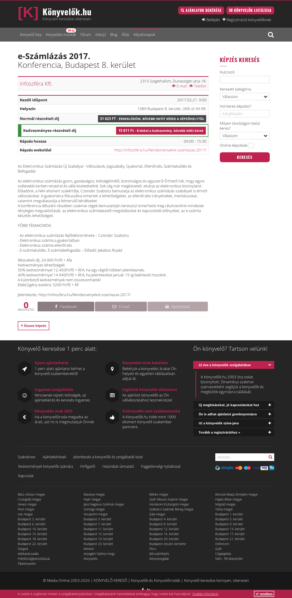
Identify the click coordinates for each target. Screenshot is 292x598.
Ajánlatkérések (54, 456)
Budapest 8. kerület (163, 524)
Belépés (213, 20)
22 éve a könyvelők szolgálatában (225, 365)
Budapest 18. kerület (32, 539)
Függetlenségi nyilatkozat (160, 466)
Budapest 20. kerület (164, 539)
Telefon (198, 86)
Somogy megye (94, 509)
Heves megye (27, 504)
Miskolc (89, 549)
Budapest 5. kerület (229, 519)
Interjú (100, 34)
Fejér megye (92, 499)
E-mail (179, 86)
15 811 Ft (161, 130)
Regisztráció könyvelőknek (249, 20)
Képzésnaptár (144, 34)
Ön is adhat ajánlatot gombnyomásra (228, 414)
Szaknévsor (27, 456)
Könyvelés (91, 558)
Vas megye (25, 514)
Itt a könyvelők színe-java (219, 423)
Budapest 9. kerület (229, 524)
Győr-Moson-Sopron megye (168, 499)
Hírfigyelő (87, 466)
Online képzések (233, 145)
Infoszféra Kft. (36, 83)
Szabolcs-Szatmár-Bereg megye (171, 509)
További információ (205, 594)
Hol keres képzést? (235, 106)
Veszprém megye (96, 514)
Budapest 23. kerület (98, 544)
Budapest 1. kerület (229, 514)
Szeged (23, 549)
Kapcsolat (26, 475)
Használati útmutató (118, 466)
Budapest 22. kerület (32, 544)
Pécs (152, 549)
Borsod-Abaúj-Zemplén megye (236, 494)
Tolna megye (224, 509)
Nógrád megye (225, 504)
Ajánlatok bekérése (204, 10)
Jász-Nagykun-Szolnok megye (104, 504)
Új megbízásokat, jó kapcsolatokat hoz (229, 405)
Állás (125, 34)
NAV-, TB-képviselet (229, 558)
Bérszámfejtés (159, 553)
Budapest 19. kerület (98, 539)
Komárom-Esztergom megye (169, 504)
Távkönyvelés (27, 563)
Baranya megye (94, 494)
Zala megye (157, 514)
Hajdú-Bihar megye (228, 499)
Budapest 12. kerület (164, 529)
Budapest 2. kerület (31, 519)
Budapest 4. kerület (163, 519)
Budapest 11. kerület (98, 529)
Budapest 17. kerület (230, 534)
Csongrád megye (29, 499)
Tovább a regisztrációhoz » (219, 432)
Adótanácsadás (28, 553)
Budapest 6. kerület (31, 524)
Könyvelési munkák (61, 32)
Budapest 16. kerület (164, 534)
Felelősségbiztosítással (34, 558)
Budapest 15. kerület (98, 534)
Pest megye (26, 509)
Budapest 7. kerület (97, 524)
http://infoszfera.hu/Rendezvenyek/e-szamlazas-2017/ (160, 150)
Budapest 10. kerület (32, 529)
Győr (218, 549)
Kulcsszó (227, 72)
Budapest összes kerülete (167, 544)
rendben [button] (264, 594)
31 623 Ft (152, 118)
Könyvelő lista (30, 34)
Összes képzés (35, 325)
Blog (113, 34)
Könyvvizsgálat (159, 558)
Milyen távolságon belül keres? (240, 126)
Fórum (86, 34)
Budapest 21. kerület (230, 539)
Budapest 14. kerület (32, 534)
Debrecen (222, 544)
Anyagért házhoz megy (99, 553)
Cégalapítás (223, 553)
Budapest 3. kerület (97, 519)
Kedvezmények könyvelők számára (45, 466)
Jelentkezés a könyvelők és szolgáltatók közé (108, 456)
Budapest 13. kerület (230, 529)
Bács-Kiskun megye (31, 494)
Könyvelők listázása (253, 10)
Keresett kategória (235, 89)
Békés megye (158, 494)
